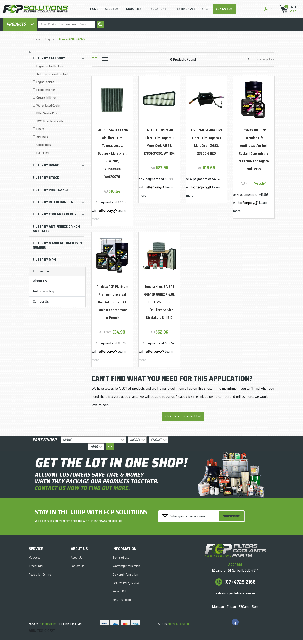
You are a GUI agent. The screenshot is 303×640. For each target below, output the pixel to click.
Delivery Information (125, 574)
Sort (251, 59)
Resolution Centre (40, 574)
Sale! (205, 8)
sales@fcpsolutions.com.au (235, 593)
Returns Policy (43, 291)
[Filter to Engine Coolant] (58, 82)
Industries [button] (133, 8)
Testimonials (185, 8)
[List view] (105, 59)
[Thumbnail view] (94, 59)
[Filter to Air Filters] (58, 137)
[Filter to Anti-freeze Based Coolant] (58, 74)
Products (20, 24)
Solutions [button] (158, 8)
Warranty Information (126, 566)
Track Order (36, 566)
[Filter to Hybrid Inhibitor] (58, 90)
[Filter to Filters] (58, 129)
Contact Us (224, 8)
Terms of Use (121, 557)
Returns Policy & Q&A (126, 583)
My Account (36, 557)
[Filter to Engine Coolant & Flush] (58, 66)
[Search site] (100, 24)
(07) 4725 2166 (240, 582)
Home (94, 8)
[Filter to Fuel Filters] (58, 153)
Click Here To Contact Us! (183, 416)
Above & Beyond (178, 623)
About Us (112, 8)
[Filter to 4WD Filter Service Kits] (58, 121)
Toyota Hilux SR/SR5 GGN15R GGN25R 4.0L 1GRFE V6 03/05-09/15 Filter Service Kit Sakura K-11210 (159, 302)
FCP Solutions (47, 623)
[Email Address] (189, 516)
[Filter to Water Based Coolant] (58, 105)
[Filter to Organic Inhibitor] (58, 97)
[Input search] (66, 24)
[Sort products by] (265, 59)
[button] (267, 9)
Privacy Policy (121, 591)
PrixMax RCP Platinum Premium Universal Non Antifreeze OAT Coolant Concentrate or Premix (112, 302)
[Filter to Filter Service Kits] (58, 113)
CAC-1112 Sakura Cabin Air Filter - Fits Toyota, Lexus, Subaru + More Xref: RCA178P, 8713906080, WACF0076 (112, 153)
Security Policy (122, 599)
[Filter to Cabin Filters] (58, 145)
